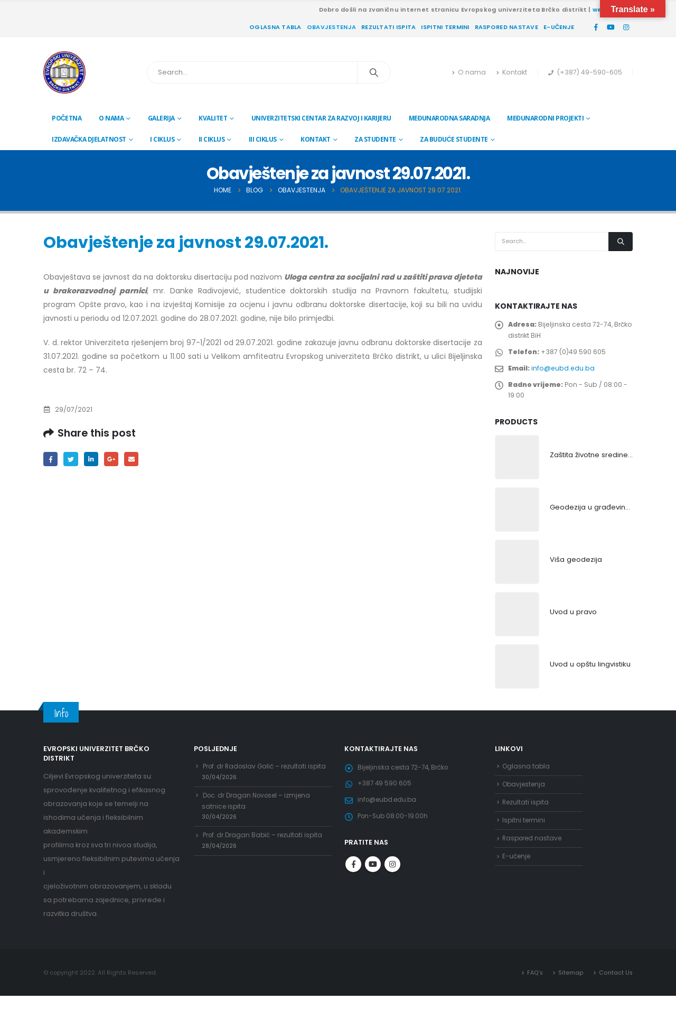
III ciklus (263, 139)
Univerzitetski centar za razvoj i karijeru (321, 118)
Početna (66, 118)
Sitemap (570, 985)
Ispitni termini (445, 27)
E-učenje (558, 27)
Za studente (375, 139)
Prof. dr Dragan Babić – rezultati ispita (266, 870)
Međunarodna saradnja (449, 118)
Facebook (51, 459)
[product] (517, 468)
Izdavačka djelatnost (89, 139)
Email (136, 459)
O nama (469, 72)
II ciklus (212, 139)
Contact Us (615, 985)
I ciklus (162, 139)
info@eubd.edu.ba (565, 374)
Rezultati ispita (388, 27)
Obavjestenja (331, 27)
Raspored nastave (506, 27)
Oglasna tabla (275, 27)
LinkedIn (93, 459)
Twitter (72, 459)
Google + (115, 459)
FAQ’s (534, 985)
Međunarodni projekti (545, 118)
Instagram (392, 884)
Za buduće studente (454, 139)
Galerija (161, 118)
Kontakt (511, 72)
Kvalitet (213, 118)
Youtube (373, 884)
